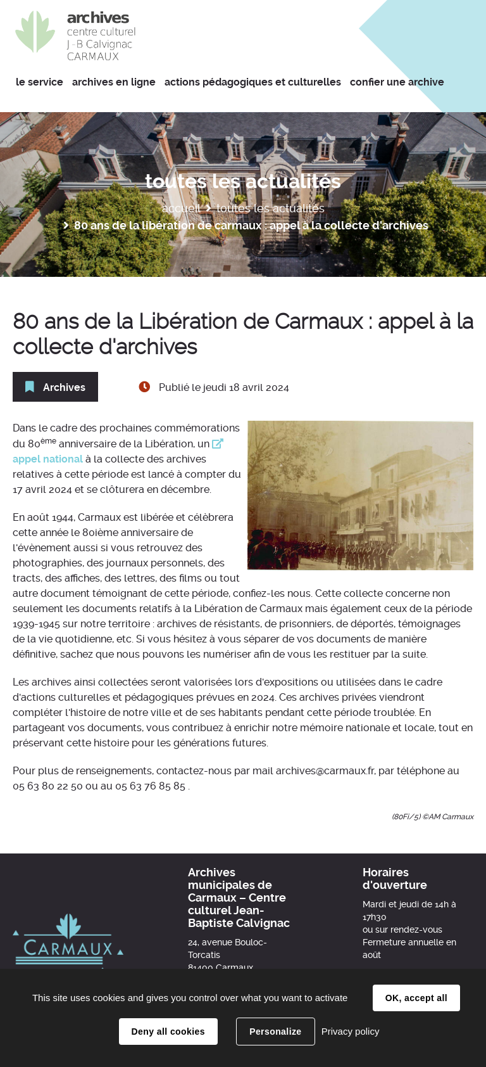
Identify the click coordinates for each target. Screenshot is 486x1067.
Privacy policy (350, 1031)
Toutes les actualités (270, 208)
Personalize (275, 1031)
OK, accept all (416, 998)
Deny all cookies (168, 1031)
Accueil (181, 208)
